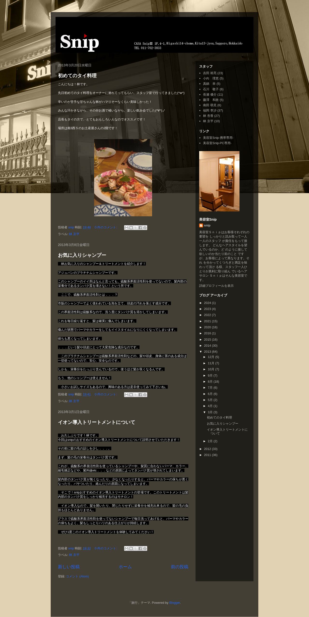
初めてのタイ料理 (77, 75)
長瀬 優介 (210, 94)
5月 (211, 400)
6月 (211, 394)
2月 (211, 441)
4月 (211, 406)
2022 (208, 315)
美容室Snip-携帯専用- (218, 138)
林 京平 (74, 234)
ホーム (125, 566)
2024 (208, 303)
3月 (211, 412)
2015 (208, 339)
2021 (208, 321)
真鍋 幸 (209, 83)
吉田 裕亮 (210, 73)
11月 (211, 363)
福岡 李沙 (210, 110)
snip (207, 225)
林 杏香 (208, 116)
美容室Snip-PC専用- (217, 143)
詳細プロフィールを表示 (216, 285)
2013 (208, 351)
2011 (208, 455)
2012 (208, 449)
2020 (208, 327)
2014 (208, 345)
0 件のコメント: (106, 227)
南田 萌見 (210, 105)
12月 (211, 357)
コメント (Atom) (77, 576)
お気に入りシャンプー (82, 255)
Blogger (174, 602)
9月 (211, 375)
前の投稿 (179, 566)
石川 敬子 (211, 89)
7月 (211, 387)
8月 (211, 381)
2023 (208, 309)
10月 (211, 369)
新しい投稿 (69, 566)
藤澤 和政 (211, 100)
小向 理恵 (211, 78)
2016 (208, 333)
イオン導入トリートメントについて (96, 422)
